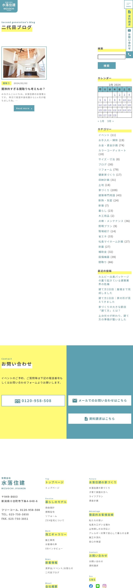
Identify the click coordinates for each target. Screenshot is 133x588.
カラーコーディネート (112, 150)
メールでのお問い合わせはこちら (100, 400)
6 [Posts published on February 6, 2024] (105, 99)
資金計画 (94, 500)
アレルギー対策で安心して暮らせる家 (109, 533)
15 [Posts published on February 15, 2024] (114, 104)
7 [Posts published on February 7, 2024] (110, 99)
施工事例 (50, 539)
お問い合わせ (129, 39)
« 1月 (101, 121)
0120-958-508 (33, 400)
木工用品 (104, 216)
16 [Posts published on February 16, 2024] (119, 104)
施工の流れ (95, 537)
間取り (103, 262)
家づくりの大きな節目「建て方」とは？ (112, 308)
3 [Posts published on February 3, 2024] (124, 94)
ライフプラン (96, 496)
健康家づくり (107, 174)
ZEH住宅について (54, 520)
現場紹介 (104, 231)
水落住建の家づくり (99, 487)
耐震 (101, 246)
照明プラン (105, 226)
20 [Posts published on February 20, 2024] (105, 110)
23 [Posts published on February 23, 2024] (119, 110)
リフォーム (105, 169)
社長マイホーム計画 (111, 241)
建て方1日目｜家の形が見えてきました (115, 299)
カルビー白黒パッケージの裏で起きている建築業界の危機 (114, 280)
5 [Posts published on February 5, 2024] (100, 99)
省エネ (103, 236)
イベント (104, 135)
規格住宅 (50, 511)
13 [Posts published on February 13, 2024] (105, 104)
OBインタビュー (54, 548)
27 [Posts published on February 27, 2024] (105, 115)
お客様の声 (51, 544)
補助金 (103, 252)
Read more (24, 108)
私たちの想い (96, 520)
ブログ (103, 164)
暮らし (103, 210)
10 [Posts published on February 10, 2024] (124, 99)
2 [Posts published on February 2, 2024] (120, 94)
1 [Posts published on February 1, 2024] (115, 94)
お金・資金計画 (108, 145)
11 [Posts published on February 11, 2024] (129, 99)
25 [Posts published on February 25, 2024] (129, 110)
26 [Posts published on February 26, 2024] (100, 115)
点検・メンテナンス (111, 221)
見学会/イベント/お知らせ (59, 568)
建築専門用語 (107, 195)
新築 (101, 205)
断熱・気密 (105, 200)
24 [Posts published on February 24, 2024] (124, 110)
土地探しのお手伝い (99, 528)
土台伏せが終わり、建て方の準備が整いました (114, 317)
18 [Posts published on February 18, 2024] (129, 104)
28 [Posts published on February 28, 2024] (110, 115)
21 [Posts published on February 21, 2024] (110, 110)
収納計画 (104, 180)
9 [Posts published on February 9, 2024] (120, 99)
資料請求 (129, 18)
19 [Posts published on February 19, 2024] (100, 110)
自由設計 (50, 507)
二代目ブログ (52, 572)
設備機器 (104, 257)
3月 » (110, 121)
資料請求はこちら (100, 418)
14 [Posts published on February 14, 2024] (110, 104)
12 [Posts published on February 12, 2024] (100, 104)
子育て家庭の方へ (98, 492)
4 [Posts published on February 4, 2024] (129, 94)
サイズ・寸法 (107, 159)
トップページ (52, 487)
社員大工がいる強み (99, 524)
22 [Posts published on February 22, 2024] (114, 110)
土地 (101, 185)
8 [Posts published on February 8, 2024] (115, 99)
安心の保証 (95, 541)
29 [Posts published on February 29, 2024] (114, 115)
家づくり (104, 190)
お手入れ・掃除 (108, 140)
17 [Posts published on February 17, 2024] (124, 104)
